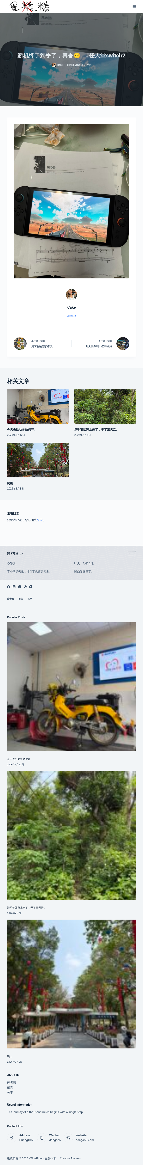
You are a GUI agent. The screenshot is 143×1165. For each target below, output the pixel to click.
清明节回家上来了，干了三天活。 (96, 429)
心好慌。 (12, 563)
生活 (89, 65)
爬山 (10, 483)
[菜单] (134, 6)
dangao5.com (85, 1140)
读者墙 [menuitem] (11, 1082)
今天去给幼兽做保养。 (22, 429)
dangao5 (55, 1140)
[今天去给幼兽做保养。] (38, 406)
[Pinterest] (25, 586)
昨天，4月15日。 (85, 563)
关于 (30, 599)
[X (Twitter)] (14, 586)
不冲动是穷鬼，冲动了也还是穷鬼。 (29, 571)
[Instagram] (19, 586)
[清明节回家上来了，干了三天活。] (105, 406)
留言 (20, 599)
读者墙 (10, 599)
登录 (40, 520)
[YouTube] (30, 586)
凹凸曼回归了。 (84, 571)
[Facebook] (8, 586)
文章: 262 (71, 316)
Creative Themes (70, 1158)
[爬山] (38, 460)
